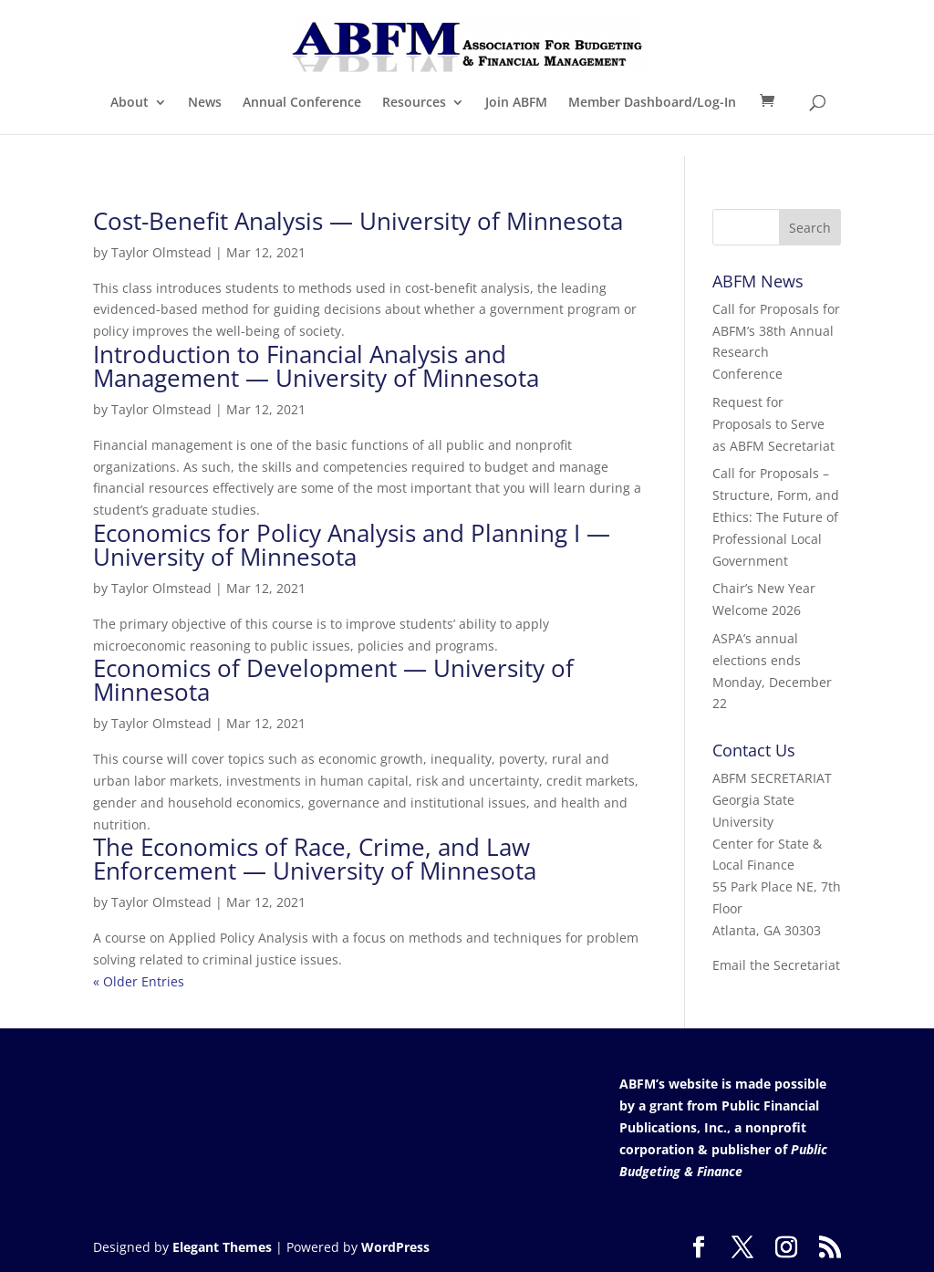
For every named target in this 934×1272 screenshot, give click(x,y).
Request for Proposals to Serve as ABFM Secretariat (773, 423)
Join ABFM (516, 103)
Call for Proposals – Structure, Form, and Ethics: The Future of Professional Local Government (775, 516)
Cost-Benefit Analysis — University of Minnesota (358, 220)
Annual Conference (302, 103)
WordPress (395, 1247)
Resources (414, 103)
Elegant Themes (222, 1247)
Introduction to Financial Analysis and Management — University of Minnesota (316, 366)
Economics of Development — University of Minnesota (333, 680)
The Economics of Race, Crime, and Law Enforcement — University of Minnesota (314, 858)
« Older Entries (138, 981)
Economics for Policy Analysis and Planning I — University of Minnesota (351, 544)
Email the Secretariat (776, 965)
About (129, 103)
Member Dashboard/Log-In (652, 103)
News (205, 103)
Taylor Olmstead (161, 252)
